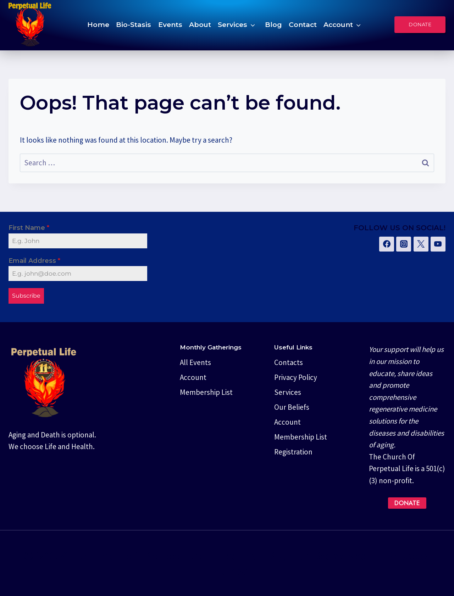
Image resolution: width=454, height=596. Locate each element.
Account (338, 24)
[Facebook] (386, 244)
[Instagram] (403, 244)
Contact (303, 24)
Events (170, 24)
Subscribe (26, 295)
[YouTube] (438, 244)
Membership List (206, 391)
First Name (29, 228)
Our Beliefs (291, 406)
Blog (273, 24)
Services (232, 24)
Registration (293, 451)
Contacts (288, 361)
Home (98, 24)
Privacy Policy (295, 376)
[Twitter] (421, 244)
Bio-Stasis (133, 24)
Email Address (34, 261)
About (200, 24)
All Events (195, 361)
